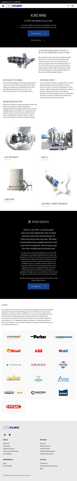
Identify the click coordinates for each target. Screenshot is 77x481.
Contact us (38, 33)
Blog (41, 468)
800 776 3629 (17, 1)
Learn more (8, 159)
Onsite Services (45, 448)
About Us (6, 443)
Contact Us (43, 463)
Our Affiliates (7, 454)
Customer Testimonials (10, 451)
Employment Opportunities (49, 466)
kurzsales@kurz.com (6, 1)
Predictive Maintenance (47, 451)
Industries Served (8, 448)
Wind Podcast (7, 466)
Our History (6, 446)
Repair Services (45, 446)
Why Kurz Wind (38, 40)
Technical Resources (46, 454)
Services (43, 443)
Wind (5, 463)
